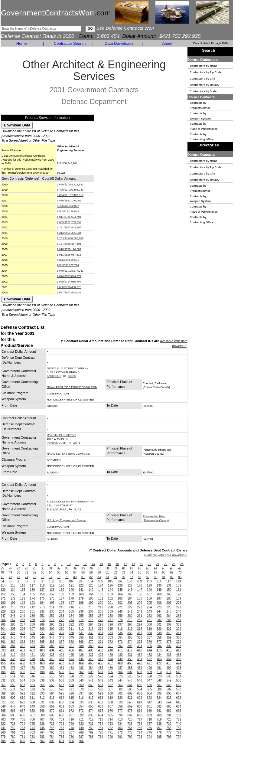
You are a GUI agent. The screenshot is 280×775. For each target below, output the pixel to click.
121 (71, 585)
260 (129, 615)
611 (32, 697)
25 (2, 568)
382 (22, 646)
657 (110, 706)
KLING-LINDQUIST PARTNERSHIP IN (70, 501)
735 (129, 723)
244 (159, 611)
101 (61, 581)
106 (110, 581)
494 (3, 672)
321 (168, 628)
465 (90, 663)
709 (61, 719)
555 (42, 685)
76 (42, 577)
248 (12, 615)
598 (90, 693)
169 (168, 594)
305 (12, 628)
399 (3, 650)
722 (3, 723)
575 (51, 689)
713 (100, 719)
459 (32, 663)
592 (32, 693)
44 (155, 568)
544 (120, 680)
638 (110, 702)
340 (168, 633)
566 (149, 685)
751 (100, 728)
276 (100, 620)
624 (159, 697)
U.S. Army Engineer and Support (66, 520)
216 (71, 607)
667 (22, 710)
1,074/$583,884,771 (69, 276)
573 (32, 689)
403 (42, 650)
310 (61, 628)
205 (149, 602)
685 (12, 715)
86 (123, 577)
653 (71, 706)
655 (90, 706)
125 (110, 585)
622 (139, 697)
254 (71, 615)
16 (117, 564)
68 (163, 572)
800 (22, 741)
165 (129, 594)
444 (71, 659)
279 (129, 620)
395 (149, 646)
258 (110, 615)
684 (3, 715)
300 (149, 624)
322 (178, 628)
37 (99, 568)
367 (61, 641)
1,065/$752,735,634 (69, 222)
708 (51, 719)
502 (81, 672)
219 (100, 607)
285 (3, 624)
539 (71, 680)
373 (120, 641)
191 (12, 602)
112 (168, 581)
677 (120, 710)
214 (51, 607)
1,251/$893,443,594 (69, 227)
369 (81, 641)
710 (71, 719)
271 (51, 620)
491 (159, 667)
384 (42, 646)
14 (101, 564)
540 (81, 680)
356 (139, 637)
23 (173, 564)
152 (3, 594)
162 (100, 594)
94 (2, 581)
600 (110, 693)
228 (3, 611)
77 (50, 577)
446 (90, 659)
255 (81, 615)
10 (68, 564)
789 (100, 736)
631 (42, 702)
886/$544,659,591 (68, 259)
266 (3, 620)
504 (100, 672)
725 (32, 723)
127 (129, 585)
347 (51, 637)
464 (81, 663)
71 (2, 577)
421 (32, 654)
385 (51, 646)
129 (149, 585)
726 (42, 723)
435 (168, 654)
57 (75, 572)
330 (71, 633)
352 (100, 637)
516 (32, 676)
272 (61, 620)
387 (71, 646)
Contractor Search (70, 43)
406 (71, 650)
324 (12, 633)
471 (149, 663)
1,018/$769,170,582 (69, 249)
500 (61, 672)
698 (139, 715)
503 (90, 672)
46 (171, 568)
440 (32, 659)
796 (168, 736)
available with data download (165, 555)
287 (22, 624)
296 (110, 624)
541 (90, 680)
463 (71, 663)
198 (81, 602)
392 (120, 646)
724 (22, 723)
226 (168, 607)
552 (12, 685)
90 (155, 577)
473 (168, 663)
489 (139, 667)
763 (32, 732)
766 (61, 732)
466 (100, 663)
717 (139, 719)
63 (123, 572)
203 (129, 602)
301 (159, 624)
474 (178, 663)
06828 (72, 376)
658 (120, 706)
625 (168, 697)
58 (83, 572)
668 (32, 710)
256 (90, 615)
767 (71, 732)
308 (42, 628)
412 (129, 650)
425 (71, 654)
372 (110, 641)
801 (32, 741)
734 (120, 723)
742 (12, 728)
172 (12, 598)
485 (100, 667)
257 (100, 615)
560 (90, 685)
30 (42, 568)
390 (100, 646)
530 (168, 676)
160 (81, 594)
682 (168, 710)
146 (129, 589)
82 (91, 577)
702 (178, 715)
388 (81, 646)
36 (91, 568)
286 (12, 624)
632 (51, 702)
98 (34, 581)
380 (3, 646)
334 (110, 633)
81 (83, 577)
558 (71, 685)
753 (120, 728)
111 (158, 581)
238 (100, 611)
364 (32, 641)
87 (131, 577)
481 (61, 667)
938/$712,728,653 (68, 211)
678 (129, 710)
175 (42, 598)
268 (22, 620)
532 (3, 680)
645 (178, 702)
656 (100, 706)
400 (12, 650)
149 (159, 589)
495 (12, 672)
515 (22, 676)
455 (178, 659)
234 (61, 611)
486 (110, 667)
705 (22, 719)
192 (22, 602)
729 (71, 723)
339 (159, 633)
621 (129, 697)
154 (22, 594)
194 (42, 602)
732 (100, 723)
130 (159, 585)
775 (149, 732)
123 (90, 585)
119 (51, 585)
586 (159, 689)
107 (119, 581)
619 (110, 697)
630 (32, 702)
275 (90, 620)
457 (12, 663)
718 (149, 719)
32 (58, 568)
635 (81, 702)
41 (131, 568)
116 (22, 585)
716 (129, 719)
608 (3, 697)
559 (81, 685)
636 (90, 702)
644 (168, 702)
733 (110, 723)
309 (51, 628)
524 (110, 676)
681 (159, 710)
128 (139, 585)
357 (149, 637)
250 (32, 615)
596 (71, 693)
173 (22, 598)
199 (90, 602)
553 (22, 685)
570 (3, 689)
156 (42, 594)
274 (81, 620)
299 (139, 624)
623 (149, 697)
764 (42, 732)
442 (51, 659)
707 (42, 719)
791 (120, 736)
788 (90, 736)
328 (51, 633)
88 (139, 577)
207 (168, 602)
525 (120, 676)
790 (110, 736)
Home (21, 43)
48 (2, 572)
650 (42, 706)
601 (120, 693)
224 (149, 607)
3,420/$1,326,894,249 (70, 189)
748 (71, 728)
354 (120, 637)
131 (168, 585)
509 (149, 672)
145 (120, 589)
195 (51, 602)
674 (90, 710)
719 (159, 719)
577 (71, 689)
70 (179, 572)
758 (168, 728)
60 (99, 572)
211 (22, 607)
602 (129, 693)
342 (3, 637)
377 (159, 641)
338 (149, 633)
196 (61, 602)
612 (42, 697)
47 (179, 568)
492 (168, 667)
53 (42, 572)
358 (159, 637)
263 (159, 615)
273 (71, 620)
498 (42, 672)
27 (18, 568)
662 (159, 706)
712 (90, 719)
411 (120, 650)
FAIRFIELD (54, 376)
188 (168, 598)
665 (3, 710)
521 (81, 676)
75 (34, 577)
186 (149, 598)
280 (139, 620)
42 (139, 568)
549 (168, 680)
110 (149, 581)
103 (80, 581)
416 (168, 650)
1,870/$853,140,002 (69, 200)
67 (155, 572)
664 (178, 706)
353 (110, 637)
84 (107, 577)
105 (100, 581)
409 (100, 650)
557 (61, 685)
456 (3, 663)
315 (110, 628)
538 (61, 680)
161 (90, 594)
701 (168, 715)
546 (139, 680)
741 (3, 728)
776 (159, 732)
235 (71, 611)
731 (90, 723)
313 (90, 628)
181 (100, 598)
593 (42, 693)
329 (61, 633)
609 (12, 697)
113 (178, 581)
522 (90, 676)
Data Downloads (119, 43)
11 (77, 564)
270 (42, 620)
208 (178, 602)
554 (32, 685)
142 (90, 589)
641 (139, 702)
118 (42, 585)
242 (139, 611)
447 (100, 659)
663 (168, 706)
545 (129, 680)
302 (168, 624)
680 (149, 710)
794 (149, 736)
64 (131, 572)
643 (159, 702)
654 (81, 706)
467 (110, 663)
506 (120, 672)
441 (42, 659)
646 (3, 706)
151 (178, 589)
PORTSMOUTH (56, 442)
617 (90, 697)
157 (51, 594)
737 (149, 723)
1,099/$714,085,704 (69, 281)
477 (22, 667)
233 (51, 611)
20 (149, 564)
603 (139, 693)
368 (71, 641)
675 (100, 710)
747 (61, 728)
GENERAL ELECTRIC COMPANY (67, 368)
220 (110, 607)
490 (149, 667)
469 (129, 663)
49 (10, 572)
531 (178, 676)
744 (32, 728)
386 (61, 646)
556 (51, 685)
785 (61, 736)
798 (3, 741)
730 (81, 723)
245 (168, 611)
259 (120, 615)
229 (12, 611)
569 (178, 685)
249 (22, 615)
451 (139, 659)
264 (168, 615)
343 (12, 637)
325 (22, 633)
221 (120, 607)
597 (81, 693)
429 (110, 654)
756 (149, 728)
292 (71, 624)
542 (100, 680)
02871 (76, 442)
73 (18, 577)
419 (12, 654)
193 (32, 602)
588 (178, 689)
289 (42, 624)
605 (159, 693)
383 (32, 646)
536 (42, 680)
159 (71, 594)
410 (110, 650)
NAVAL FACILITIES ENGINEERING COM (72, 387)
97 (26, 581)
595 (61, 693)
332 (90, 633)
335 (120, 633)
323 (3, 633)
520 (71, 676)
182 (110, 598)
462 (61, 663)
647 (12, 706)
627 (3, 702)
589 (3, 693)
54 (50, 572)
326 (32, 633)
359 (168, 637)
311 (71, 628)
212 (32, 607)
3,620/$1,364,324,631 (70, 184)
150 (168, 589)
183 (120, 598)
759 (178, 728)
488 (129, 667)
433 (149, 654)
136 (32, 589)
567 (159, 685)
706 (32, 719)
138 (51, 589)
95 (10, 581)
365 (42, 641)
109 (139, 581)
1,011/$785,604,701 (69, 216)
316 (120, 628)
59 (91, 572)
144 (110, 589)
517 (42, 676)
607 (178, 693)
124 (100, 585)
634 (71, 702)
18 (133, 564)
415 (159, 650)
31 (50, 568)
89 (147, 577)
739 (168, 723)
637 (100, 702)
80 (75, 577)
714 (110, 719)
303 (178, 624)
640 (129, 702)
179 (81, 598)
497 (32, 672)
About (167, 43)
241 (129, 611)
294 (90, 624)
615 (71, 697)
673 (81, 710)
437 (3, 659)
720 (168, 719)
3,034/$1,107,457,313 (70, 195)
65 (139, 572)
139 (61, 589)
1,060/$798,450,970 (69, 287)
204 (139, 602)
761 (12, 732)
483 (81, 667)
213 (42, 607)
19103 (77, 509)
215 (61, 607)
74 (26, 577)
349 (71, 637)
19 (141, 564)
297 (120, 624)
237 (90, 611)
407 (81, 650)
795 (159, 736)
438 (12, 659)
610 (22, 697)
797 (178, 736)
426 (81, 654)
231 (32, 611)
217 (81, 607)
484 (90, 667)
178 (71, 598)
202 (120, 602)
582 (120, 689)
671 (61, 710)
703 (3, 719)
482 (71, 667)
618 (100, 697)
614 (61, 697)
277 (110, 620)
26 (10, 568)
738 (159, 723)
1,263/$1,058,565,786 (70, 238)
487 (120, 667)
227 (178, 607)
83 (99, 577)
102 (71, 581)
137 (42, 589)
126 (120, 585)
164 (120, 594)
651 (51, 706)
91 (163, 577)
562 (110, 685)
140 (71, 589)
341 (178, 633)
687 (32, 715)
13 (93, 564)
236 (81, 611)
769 (90, 732)
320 (159, 628)
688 (42, 715)
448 (110, 659)
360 (178, 637)
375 (139, 641)
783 (42, 736)
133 (3, 589)
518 (51, 676)
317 (129, 628)
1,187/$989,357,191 (69, 243)
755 (139, 728)
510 (159, 672)
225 (159, 607)
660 (139, 706)
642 (149, 702)
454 (168, 659)
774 (139, 732)
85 (115, 577)
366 (51, 641)
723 (12, 723)
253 (61, 615)
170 (178, 594)
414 (149, 650)
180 (90, 598)
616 (81, 697)
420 (22, 654)
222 (129, 607)
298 (129, 624)
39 (115, 568)
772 (120, 732)
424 (61, 654)
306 (22, 628)
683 (178, 710)
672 (71, 710)
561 (100, 685)
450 (129, 659)
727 (51, 723)
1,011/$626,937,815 (69, 254)
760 (3, 732)
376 (149, 641)
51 (26, 572)
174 (32, 598)
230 (22, 611)
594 (51, 693)
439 (22, 659)
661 (149, 706)
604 (149, 693)
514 (12, 676)
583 (129, 689)
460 (42, 663)
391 (110, 646)
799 (12, 741)
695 (110, 715)
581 (110, 689)
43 (147, 568)
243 (149, 611)
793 (139, 736)
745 (42, 728)
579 (90, 689)
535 (32, 680)
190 (3, 602)
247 (3, 615)
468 (120, 663)
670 (51, 710)
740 (178, 723)
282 (159, 620)
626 (178, 697)
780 (12, 736)
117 (32, 585)
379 (178, 641)
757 (159, 728)
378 (168, 641)
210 (12, 607)
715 (120, 719)
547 (149, 680)
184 (129, 598)
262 (149, 615)
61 (107, 572)
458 (22, 663)
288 (32, 624)
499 (51, 672)
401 (22, 650)
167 (149, 594)
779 (3, 736)
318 (139, 628)
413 (139, 650)
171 (3, 598)
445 (81, 659)
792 (129, 736)
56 (67, 572)
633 (61, 702)
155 (32, 594)
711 (81, 719)
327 (42, 633)
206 (159, 602)
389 (90, 646)
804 (61, 741)
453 (159, 659)
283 (168, 620)
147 (139, 589)
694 (100, 715)
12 (85, 564)
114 (3, 585)
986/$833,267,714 (68, 265)
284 (178, 620)
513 (3, 676)
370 (90, 641)
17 (125, 564)
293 (81, 624)
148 (149, 589)
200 (100, 602)
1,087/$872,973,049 (69, 292)
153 (12, 594)
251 (42, 615)
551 (3, 685)
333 (100, 633)
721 (178, 719)
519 (61, 676)
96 (18, 581)
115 (12, 585)
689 (51, 715)
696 (120, 715)
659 (129, 706)
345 (32, 637)
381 (12, 646)
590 (12, 693)
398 (178, 646)
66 (147, 572)
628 (12, 702)
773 (129, 732)
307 (32, 628)
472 (159, 663)
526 (129, 676)
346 (42, 637)
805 (71, 741)
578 (81, 689)
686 (22, 715)
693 (90, 715)
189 (178, 598)
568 (168, 685)
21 (157, 564)
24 (182, 564)
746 (51, 728)
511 (168, 672)
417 (178, 650)
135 (22, 589)
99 (42, 581)
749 (81, 728)
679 (139, 710)
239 (110, 611)
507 (129, 672)
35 (83, 568)
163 (110, 594)
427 (90, 654)
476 (12, 667)
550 (178, 680)
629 (22, 702)
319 (149, 628)
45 (163, 568)
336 (129, 633)
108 (129, 581)
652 (61, 706)
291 (61, 624)
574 (42, 689)
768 (81, 732)
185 (139, 598)
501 (71, 672)
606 (168, 693)
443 (61, 659)
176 (51, 598)
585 (149, 689)
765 (51, 732)
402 (32, 650)
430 (120, 654)
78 (58, 577)
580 (100, 689)
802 (42, 741)
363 (22, 641)
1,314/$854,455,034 (69, 232)
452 (149, 659)
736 (139, 723)
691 (71, 715)
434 (159, 654)
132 (178, 585)
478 (32, 667)
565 (139, 685)
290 (51, 624)
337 (139, 633)
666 (12, 710)
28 (26, 568)
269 (32, 620)
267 (12, 620)
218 (90, 607)
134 (12, 589)
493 (178, 667)
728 (61, 723)
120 (61, 585)
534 (22, 680)
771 (110, 732)
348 (61, 637)
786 (71, 736)
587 (168, 689)
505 (110, 672)
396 (159, 646)
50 (18, 572)
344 (22, 637)
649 (32, 706)
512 (178, 672)
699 (149, 715)
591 (22, 693)
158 (61, 594)
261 (139, 615)
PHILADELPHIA (56, 509)
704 (12, 719)
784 (51, 736)
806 (81, 741)
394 (139, 646)
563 (120, 685)
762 (22, 732)
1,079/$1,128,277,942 (70, 270)
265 (178, 615)
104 (90, 581)
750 (90, 728)
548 (159, 680)
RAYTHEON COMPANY (61, 435)
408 (90, 650)
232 (42, 611)
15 (109, 564)
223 (139, 607)
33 (67, 568)
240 (120, 611)
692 (81, 715)
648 (22, 706)
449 (120, 659)
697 (129, 715)
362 (12, 641)
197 (71, 602)
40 (123, 568)
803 (51, 741)
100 (51, 581)
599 (100, 693)
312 (81, 628)
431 (129, 654)
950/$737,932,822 (68, 206)
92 (171, 577)
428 (100, 654)
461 (51, 663)
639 (120, 702)
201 (110, 602)
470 (139, 663)
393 (129, 646)
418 (3, 654)
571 (12, 689)
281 (149, 620)
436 (178, 654)
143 (100, 589)
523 (100, 676)
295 (100, 624)
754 (129, 728)
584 (139, 689)
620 (120, 697)
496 (22, 672)
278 (120, 620)
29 (34, 568)
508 (139, 672)
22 (165, 564)
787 (81, 736)
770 (100, 732)
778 (178, 732)
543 (110, 680)
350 (81, 637)
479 (42, 667)
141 (81, 589)
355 (129, 637)
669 (42, 710)
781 (22, 736)
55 (58, 572)
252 (51, 615)
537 (51, 680)
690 (61, 715)
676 (110, 710)
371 (100, 641)
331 (81, 633)
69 (171, 572)
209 (3, 607)
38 (107, 568)
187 (159, 598)
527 (139, 676)
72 (10, 577)
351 (90, 637)
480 (51, 667)
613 (51, 697)
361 (3, 641)
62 (115, 572)
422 (42, 654)
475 (3, 667)
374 (129, 641)
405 (61, 650)
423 (51, 654)
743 (22, 728)
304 (3, 628)
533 (12, 680)
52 (34, 572)
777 (168, 732)
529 (159, 676)
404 (51, 650)
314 (100, 628)
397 (168, 646)
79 (67, 577)
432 (139, 654)
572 (22, 689)
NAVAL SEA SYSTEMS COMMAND (68, 453)
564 (129, 685)
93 (179, 577)
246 (178, 611)
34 (75, 568)
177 (61, 598)
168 (159, 594)
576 (61, 689)
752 (110, 728)
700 (159, 715)
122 (81, 585)
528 (149, 676)
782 (32, 736)
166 (139, 594)
